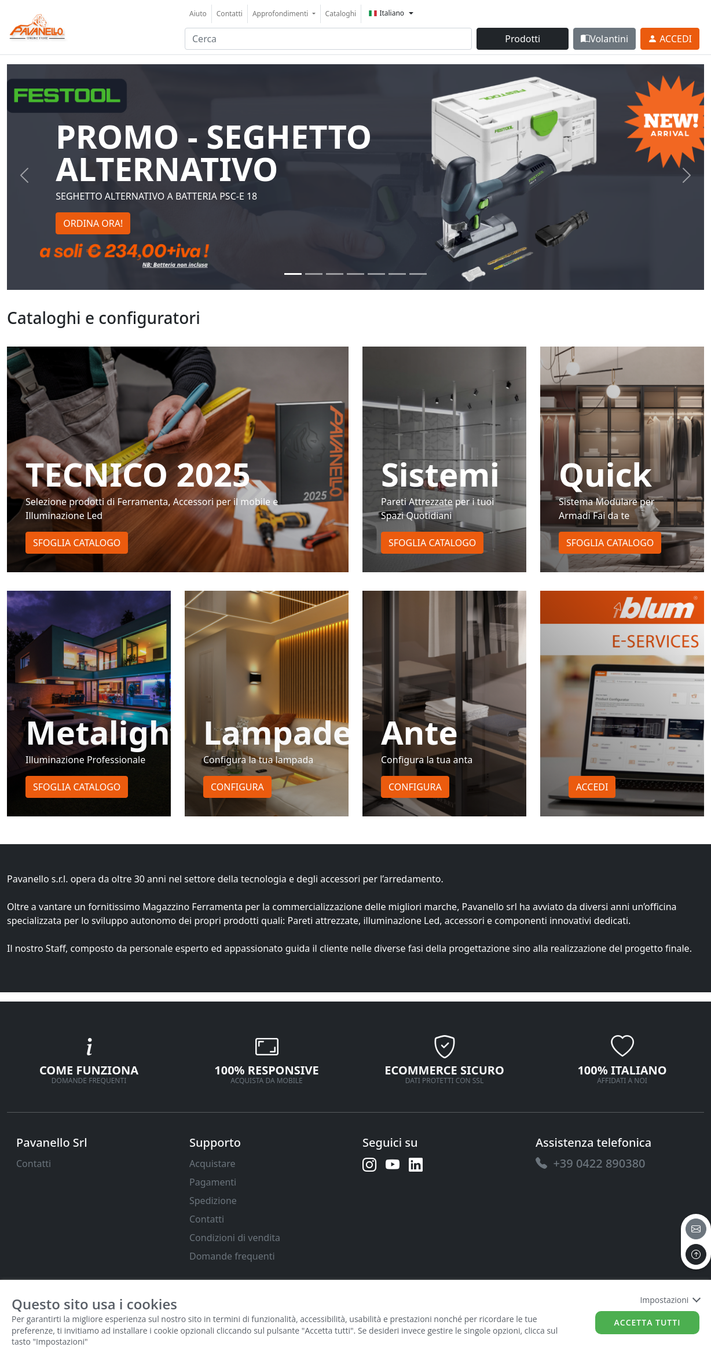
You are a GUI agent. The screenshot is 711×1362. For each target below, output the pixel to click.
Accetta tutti (647, 1322)
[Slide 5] (397, 274)
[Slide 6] (418, 274)
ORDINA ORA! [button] (93, 223)
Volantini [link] (604, 38)
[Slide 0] (293, 274)
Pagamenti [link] (212, 1182)
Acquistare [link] (212, 1163)
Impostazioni (669, 1299)
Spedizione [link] (213, 1200)
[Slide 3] (355, 274)
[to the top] (696, 1254)
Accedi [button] (592, 787)
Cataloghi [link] (341, 14)
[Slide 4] (376, 274)
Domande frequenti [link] (232, 1256)
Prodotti (522, 38)
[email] (696, 1229)
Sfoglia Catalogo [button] (76, 542)
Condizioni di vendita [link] (234, 1237)
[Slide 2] (334, 274)
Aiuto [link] (198, 14)
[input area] (328, 39)
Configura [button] (237, 787)
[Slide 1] (313, 274)
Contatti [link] (230, 14)
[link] (37, 25)
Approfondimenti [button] (281, 14)
